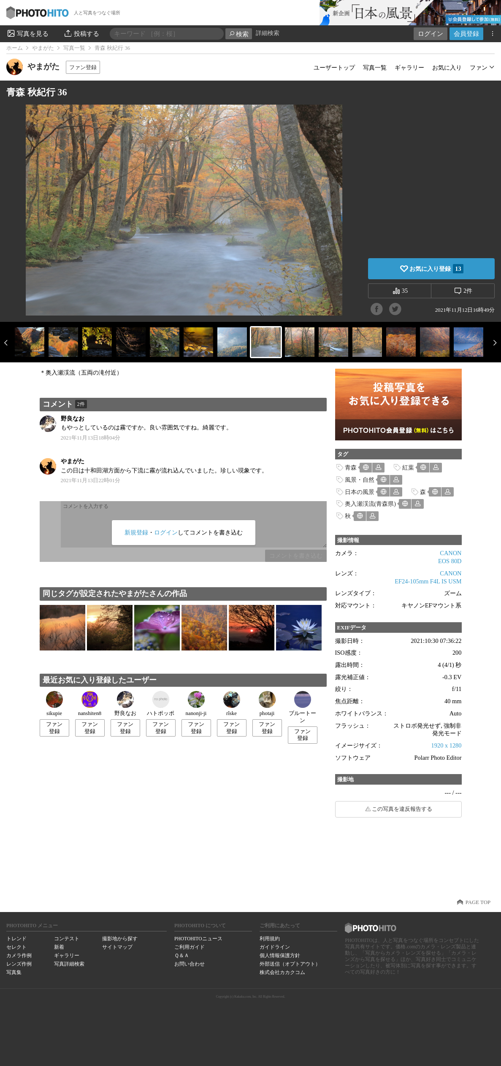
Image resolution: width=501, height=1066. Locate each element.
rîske (231, 703)
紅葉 (408, 467)
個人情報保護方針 (280, 955)
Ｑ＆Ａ (181, 955)
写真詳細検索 (69, 963)
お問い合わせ (189, 963)
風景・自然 (359, 479)
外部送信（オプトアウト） (290, 963)
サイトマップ (117, 947)
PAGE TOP (478, 902)
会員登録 (466, 33)
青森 (351, 467)
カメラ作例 (19, 955)
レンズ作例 (19, 963)
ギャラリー (409, 67)
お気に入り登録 (436, 268)
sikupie (54, 703)
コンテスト (66, 938)
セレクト (16, 947)
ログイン (430, 33)
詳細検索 (267, 33)
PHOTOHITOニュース (198, 938)
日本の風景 (359, 491)
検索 (239, 34)
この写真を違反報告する (402, 809)
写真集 (14, 972)
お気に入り (447, 67)
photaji (267, 703)
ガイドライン (275, 947)
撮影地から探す (120, 938)
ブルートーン (302, 707)
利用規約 (270, 938)
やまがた (43, 48)
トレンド (16, 938)
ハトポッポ (160, 703)
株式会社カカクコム (282, 972)
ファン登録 (83, 67)
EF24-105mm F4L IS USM (428, 581)
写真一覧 (74, 48)
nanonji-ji (196, 703)
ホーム (14, 48)
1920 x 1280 (446, 745)
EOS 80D (450, 561)
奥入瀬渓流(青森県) (370, 503)
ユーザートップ (334, 67)
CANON (450, 553)
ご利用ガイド (189, 947)
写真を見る (27, 33)
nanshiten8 (89, 703)
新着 (59, 947)
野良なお (72, 418)
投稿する (81, 33)
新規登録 (136, 532)
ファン (478, 67)
